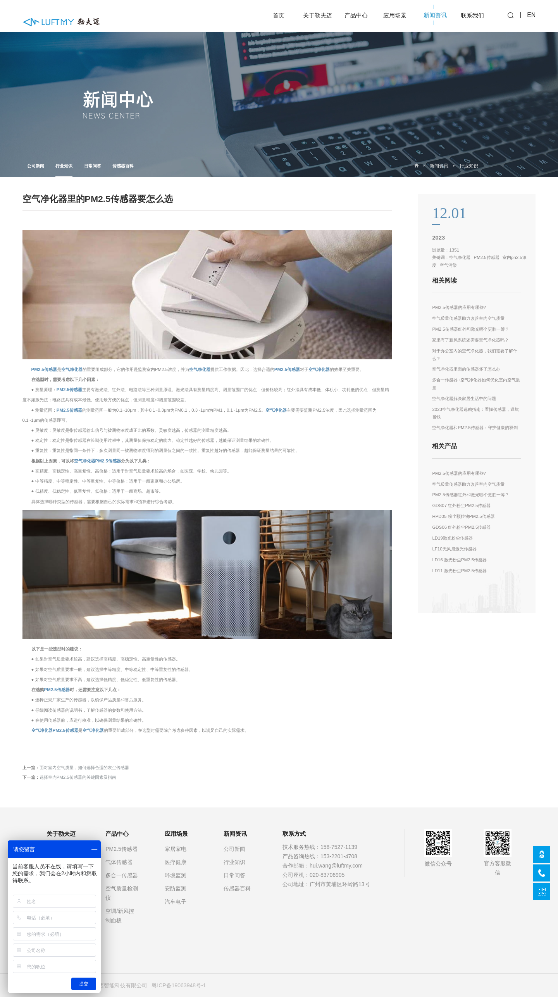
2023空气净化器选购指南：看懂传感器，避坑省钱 (475, 413)
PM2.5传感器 (44, 369)
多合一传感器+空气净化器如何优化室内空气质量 (476, 384)
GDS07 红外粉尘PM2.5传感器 (461, 505)
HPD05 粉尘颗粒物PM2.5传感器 (463, 516)
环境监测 (175, 875)
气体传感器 (119, 862)
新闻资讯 (439, 166)
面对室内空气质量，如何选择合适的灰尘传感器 (84, 767)
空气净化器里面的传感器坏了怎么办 (466, 369)
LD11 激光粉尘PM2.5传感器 (459, 570)
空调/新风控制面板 (119, 915)
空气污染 (448, 265)
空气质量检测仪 (121, 893)
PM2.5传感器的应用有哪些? (459, 307)
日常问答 (92, 166)
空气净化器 (72, 369)
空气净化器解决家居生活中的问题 (464, 398)
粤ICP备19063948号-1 (179, 985)
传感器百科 (123, 166)
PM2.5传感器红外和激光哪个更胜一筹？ (470, 329)
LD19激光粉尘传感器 (452, 538)
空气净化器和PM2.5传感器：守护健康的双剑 (474, 427)
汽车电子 (175, 902)
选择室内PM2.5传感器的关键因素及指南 (78, 777)
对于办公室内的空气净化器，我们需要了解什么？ (474, 354)
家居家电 (175, 849)
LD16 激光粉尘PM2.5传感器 (459, 559)
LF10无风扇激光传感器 (454, 549)
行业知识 (63, 170)
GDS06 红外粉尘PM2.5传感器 (461, 527)
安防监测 (175, 888)
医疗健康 (175, 862)
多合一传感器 (121, 875)
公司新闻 (35, 166)
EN (531, 15)
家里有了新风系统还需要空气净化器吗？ (470, 340)
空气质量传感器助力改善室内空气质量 (468, 318)
